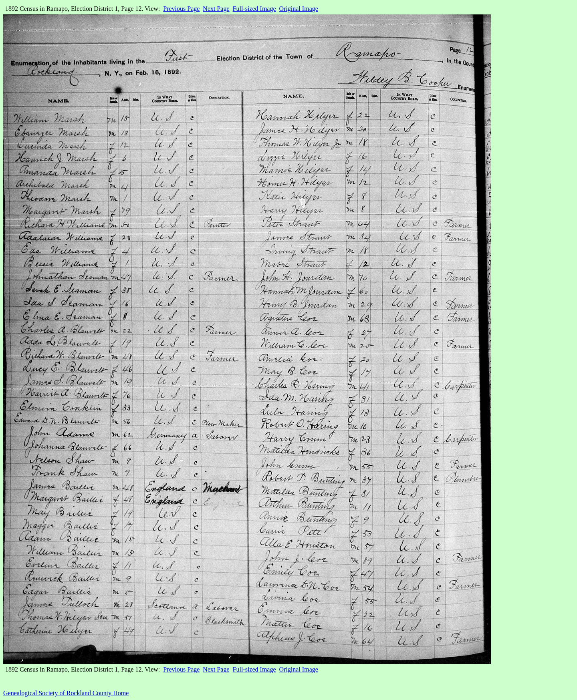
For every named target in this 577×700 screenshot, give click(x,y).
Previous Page (181, 8)
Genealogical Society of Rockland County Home (66, 693)
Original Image (298, 8)
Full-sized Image (254, 8)
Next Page (216, 8)
